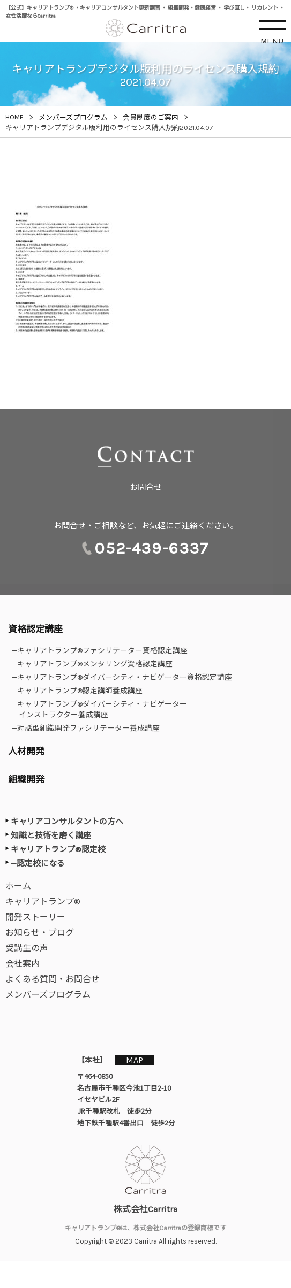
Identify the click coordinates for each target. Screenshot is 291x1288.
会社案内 (22, 964)
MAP (134, 1060)
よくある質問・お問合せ (52, 979)
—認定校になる (38, 863)
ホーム (18, 886)
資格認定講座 (35, 629)
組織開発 (26, 779)
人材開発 (26, 751)
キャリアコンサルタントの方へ (67, 821)
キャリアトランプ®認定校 (58, 849)
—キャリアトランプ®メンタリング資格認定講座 (96, 664)
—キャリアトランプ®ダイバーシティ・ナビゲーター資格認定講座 (125, 677)
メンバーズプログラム (48, 995)
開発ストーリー (35, 917)
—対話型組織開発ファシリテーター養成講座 (89, 728)
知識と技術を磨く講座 (51, 835)
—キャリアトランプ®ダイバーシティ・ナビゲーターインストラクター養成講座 (103, 709)
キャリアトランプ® (42, 901)
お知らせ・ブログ (39, 932)
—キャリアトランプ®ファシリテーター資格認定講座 (103, 650)
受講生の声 (26, 948)
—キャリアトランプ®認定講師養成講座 (81, 690)
